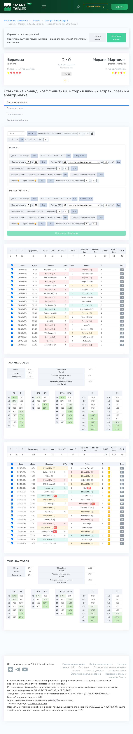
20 (22, 139)
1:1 (122, 468)
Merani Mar (49, 468)
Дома (13, 155)
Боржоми (15, 59)
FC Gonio (49, 504)
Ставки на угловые (94, 670)
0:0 (122, 317)
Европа (36, 20)
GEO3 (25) (22, 269)
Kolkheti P (49, 472)
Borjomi (87, 269)
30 (26, 139)
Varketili (86, 301)
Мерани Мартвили (109, 59)
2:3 (122, 480)
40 (30, 139)
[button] (78, 7)
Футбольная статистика (16, 20)
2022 (43, 155)
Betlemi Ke (50, 313)
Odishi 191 (87, 297)
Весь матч (32, 133)
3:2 (122, 309)
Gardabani (50, 305)
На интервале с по (78, 133)
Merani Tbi (86, 317)
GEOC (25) (22, 341)
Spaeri (49, 511)
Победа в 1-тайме (17, 174)
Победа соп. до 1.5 (35, 168)
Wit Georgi (87, 273)
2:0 (122, 488)
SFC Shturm (50, 277)
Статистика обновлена (66, 233)
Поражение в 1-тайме (37, 174)
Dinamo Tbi (87, 507)
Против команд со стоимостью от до (76, 180)
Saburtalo (87, 496)
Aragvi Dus (87, 281)
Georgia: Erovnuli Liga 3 (56, 20)
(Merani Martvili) (117, 63)
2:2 (122, 285)
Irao (87, 325)
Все (34, 155)
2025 (62, 155)
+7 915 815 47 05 (37, 703)
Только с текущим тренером (83, 174)
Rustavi (87, 523)
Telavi (49, 476)
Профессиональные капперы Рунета (115, 675)
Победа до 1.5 (17, 168)
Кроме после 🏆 (29, 180)
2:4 (122, 341)
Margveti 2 (50, 285)
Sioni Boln (49, 519)
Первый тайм (43, 133)
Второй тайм (56, 133)
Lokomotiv (87, 515)
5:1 (122, 472)
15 (17, 139)
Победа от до (58, 168)
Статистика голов (117, 670)
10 (13, 139)
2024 (56, 155)
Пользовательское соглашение (109, 667)
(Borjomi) (12, 63)
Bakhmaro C (50, 293)
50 (35, 139)
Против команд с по (24, 162)
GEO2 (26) (21, 468)
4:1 (122, 345)
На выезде (24, 155)
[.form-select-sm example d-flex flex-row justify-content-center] (84, 162)
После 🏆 (15, 180)
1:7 (122, 337)
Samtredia (49, 492)
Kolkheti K (50, 269)
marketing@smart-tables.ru (59, 700)
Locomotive (86, 309)
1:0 (122, 520)
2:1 (122, 270)
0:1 (122, 274)
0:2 (122, 305)
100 (39, 139)
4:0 (122, 504)
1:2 (122, 289)
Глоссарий (84, 667)
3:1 (122, 278)
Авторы (76, 670)
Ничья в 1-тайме (55, 174)
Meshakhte (87, 500)
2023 (49, 155)
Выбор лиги (79, 155)
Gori (50, 321)
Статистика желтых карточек (86, 673)
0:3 (122, 524)
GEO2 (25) (21, 492)
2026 (69, 198)
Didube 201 (87, 289)
